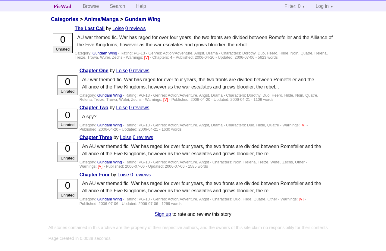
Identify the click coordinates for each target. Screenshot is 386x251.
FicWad (62, 6)
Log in (322, 6)
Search (117, 6)
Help (141, 6)
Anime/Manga (101, 19)
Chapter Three (96, 137)
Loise (118, 28)
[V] (147, 57)
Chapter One (94, 70)
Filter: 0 (292, 6)
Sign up (163, 214)
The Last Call (90, 28)
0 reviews (135, 28)
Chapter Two (94, 107)
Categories (64, 19)
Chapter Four (95, 174)
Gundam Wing (143, 19)
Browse (91, 6)
